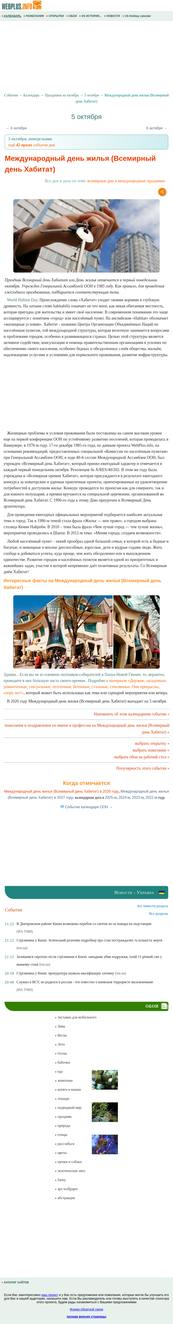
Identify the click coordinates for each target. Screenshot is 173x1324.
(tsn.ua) (21, 948)
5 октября (91, 95)
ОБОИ (72, 16)
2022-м (151, 797)
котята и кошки (68, 1089)
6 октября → (156, 128)
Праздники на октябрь (62, 95)
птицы (61, 1135)
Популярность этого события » (142, 768)
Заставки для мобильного (75, 1017)
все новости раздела (152, 906)
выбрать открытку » (152, 743)
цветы (61, 1153)
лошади (62, 1098)
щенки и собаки (68, 1162)
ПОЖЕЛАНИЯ (34, 16)
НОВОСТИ (112, 16)
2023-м (138, 797)
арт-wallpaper (66, 1189)
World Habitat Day (22, 300)
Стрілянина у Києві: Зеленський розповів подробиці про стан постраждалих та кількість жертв (89, 940)
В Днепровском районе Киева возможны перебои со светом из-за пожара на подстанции (83, 924)
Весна (61, 1035)
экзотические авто (70, 1171)
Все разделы (158, 913)
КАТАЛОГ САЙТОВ (16, 1282)
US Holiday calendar (137, 16)
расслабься (64, 1144)
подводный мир (68, 1107)
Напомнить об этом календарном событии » (131, 714)
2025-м (111, 797)
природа (62, 1126)
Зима (60, 1026)
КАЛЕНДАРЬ (12, 16)
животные (64, 1080)
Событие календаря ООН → (86, 807)
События (11, 95)
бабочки (62, 1062)
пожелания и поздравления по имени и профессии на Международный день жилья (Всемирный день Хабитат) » (87, 728)
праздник (63, 1117)
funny (60, 1180)
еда (58, 1071)
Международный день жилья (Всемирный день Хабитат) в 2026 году (61, 791)
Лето (60, 1044)
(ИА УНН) (24, 931)
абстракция (65, 1198)
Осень (61, 1053)
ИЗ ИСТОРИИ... (90, 16)
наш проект (49, 1295)
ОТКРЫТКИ (55, 16)
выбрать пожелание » (151, 750)
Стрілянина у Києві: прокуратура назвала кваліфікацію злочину (65, 973)
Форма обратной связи (86, 1309)
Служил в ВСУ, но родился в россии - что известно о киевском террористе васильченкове (84, 982)
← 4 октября (16, 128)
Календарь (31, 95)
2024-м (124, 797)
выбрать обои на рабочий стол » (141, 757)
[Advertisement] (86, 57)
